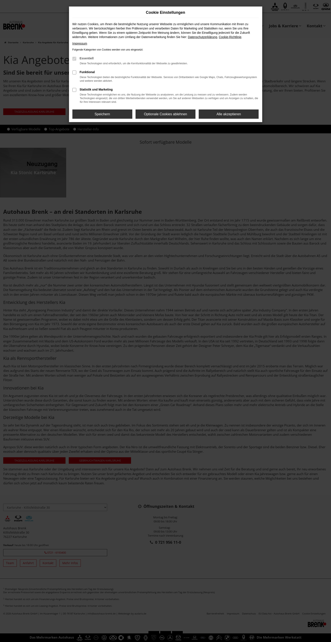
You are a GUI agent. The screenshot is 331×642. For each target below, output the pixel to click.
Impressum (79, 43)
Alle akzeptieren (229, 114)
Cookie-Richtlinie (230, 37)
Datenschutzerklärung (202, 37)
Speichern (102, 114)
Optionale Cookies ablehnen (165, 114)
